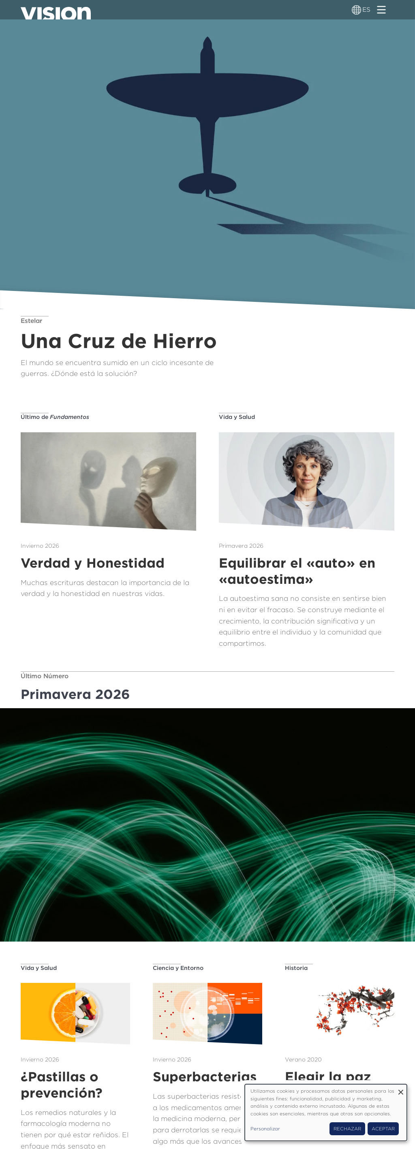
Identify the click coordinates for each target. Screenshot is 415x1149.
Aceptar (383, 1129)
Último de (55, 417)
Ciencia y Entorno (178, 968)
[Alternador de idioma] (356, 9)
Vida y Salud (237, 417)
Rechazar (347, 1129)
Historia (296, 968)
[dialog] (326, 1112)
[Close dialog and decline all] (401, 1089)
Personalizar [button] (265, 1129)
